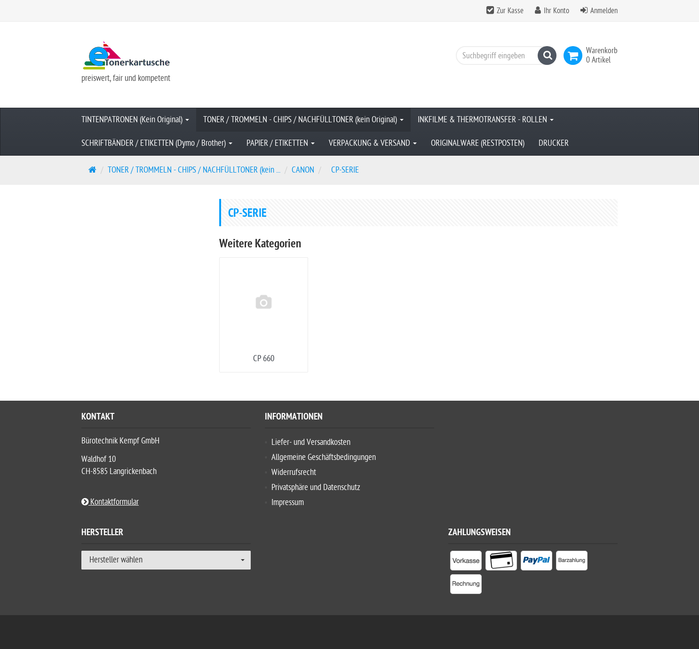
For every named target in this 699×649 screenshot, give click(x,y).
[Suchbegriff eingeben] (504, 55)
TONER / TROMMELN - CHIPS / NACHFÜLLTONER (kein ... (194, 170)
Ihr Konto (556, 11)
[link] (575, 55)
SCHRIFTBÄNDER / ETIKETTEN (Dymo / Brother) (156, 143)
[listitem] (466, 562)
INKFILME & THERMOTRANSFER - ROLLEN (486, 120)
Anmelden (604, 11)
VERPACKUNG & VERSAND (373, 143)
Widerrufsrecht (293, 472)
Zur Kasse (510, 11)
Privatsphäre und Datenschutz (315, 487)
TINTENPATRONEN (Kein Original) (135, 120)
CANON (303, 170)
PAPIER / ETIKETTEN (280, 143)
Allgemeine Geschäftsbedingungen (323, 457)
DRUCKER (554, 143)
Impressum (287, 502)
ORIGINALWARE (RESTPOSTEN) (477, 143)
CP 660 (263, 359)
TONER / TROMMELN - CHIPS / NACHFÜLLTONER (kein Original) (303, 120)
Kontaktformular (110, 502)
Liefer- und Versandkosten (310, 442)
